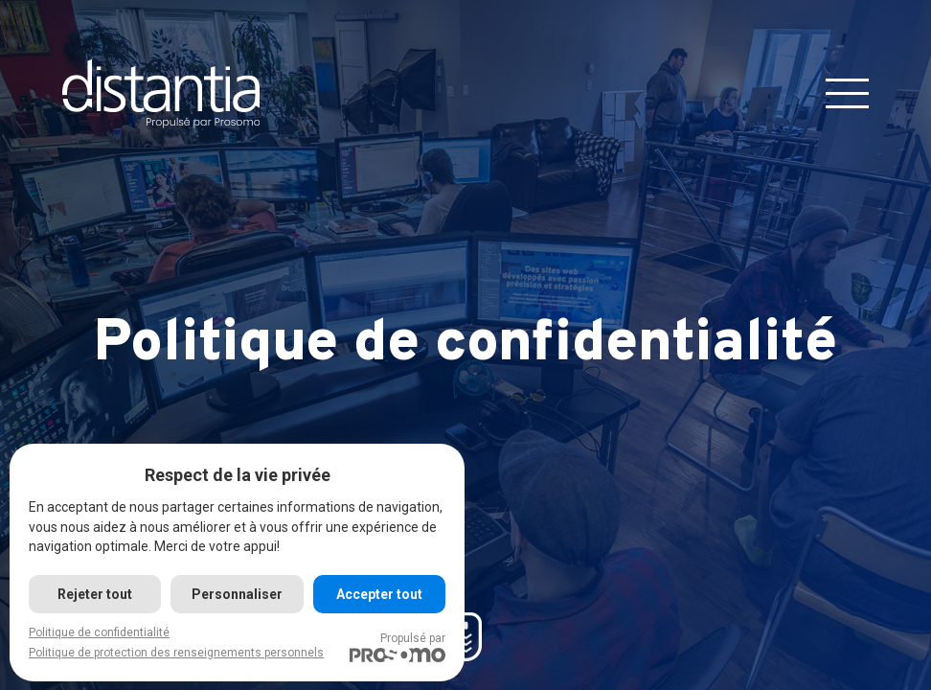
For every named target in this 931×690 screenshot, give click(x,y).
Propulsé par (397, 647)
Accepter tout (379, 594)
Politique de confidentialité (99, 632)
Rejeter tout (94, 594)
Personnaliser (237, 594)
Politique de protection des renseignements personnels (176, 652)
